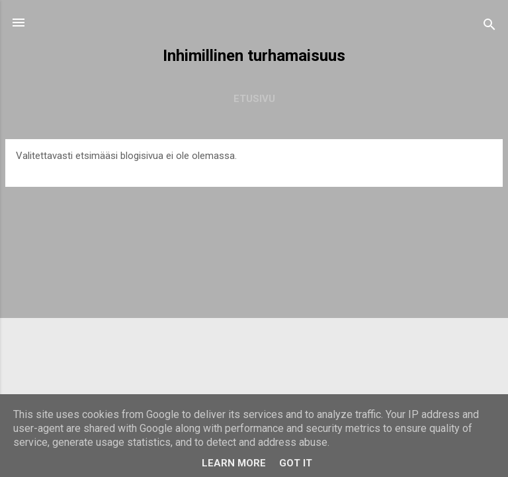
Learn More (234, 463)
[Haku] (489, 27)
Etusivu (254, 99)
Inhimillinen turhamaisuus (254, 55)
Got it (295, 463)
